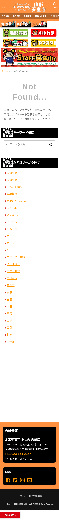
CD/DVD (12, 207)
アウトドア (13, 271)
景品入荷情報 (40, 16)
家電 (9, 313)
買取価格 (27, 16)
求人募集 (16, 16)
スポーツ (12, 278)
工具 (9, 327)
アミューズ (13, 214)
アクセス (5, 16)
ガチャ (10, 243)
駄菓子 (10, 285)
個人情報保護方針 (36, 496)
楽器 (9, 306)
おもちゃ (12, 229)
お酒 (9, 292)
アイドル (12, 222)
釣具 (9, 334)
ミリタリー (13, 264)
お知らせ (12, 172)
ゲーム (10, 250)
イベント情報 (14, 186)
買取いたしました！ (18, 201)
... (27, 510)
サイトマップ (20, 496)
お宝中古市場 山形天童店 (28, 504)
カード (10, 236)
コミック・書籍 (16, 257)
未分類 (10, 341)
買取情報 (12, 193)
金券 (9, 320)
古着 (9, 299)
